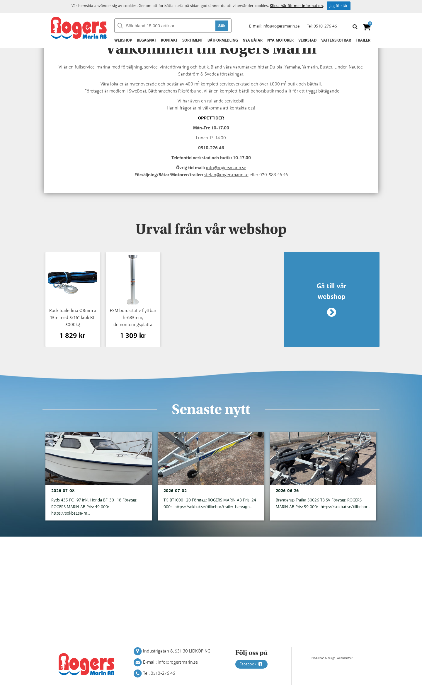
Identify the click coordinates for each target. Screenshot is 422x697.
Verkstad (307, 40)
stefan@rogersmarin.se (226, 175)
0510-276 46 (325, 26)
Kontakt (169, 40)
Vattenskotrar (336, 40)
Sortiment (192, 40)
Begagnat (146, 40)
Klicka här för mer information (296, 6)
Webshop (123, 40)
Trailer (363, 40)
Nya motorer (280, 40)
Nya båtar (253, 40)
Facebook (251, 664)
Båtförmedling (222, 40)
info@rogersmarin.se (281, 26)
